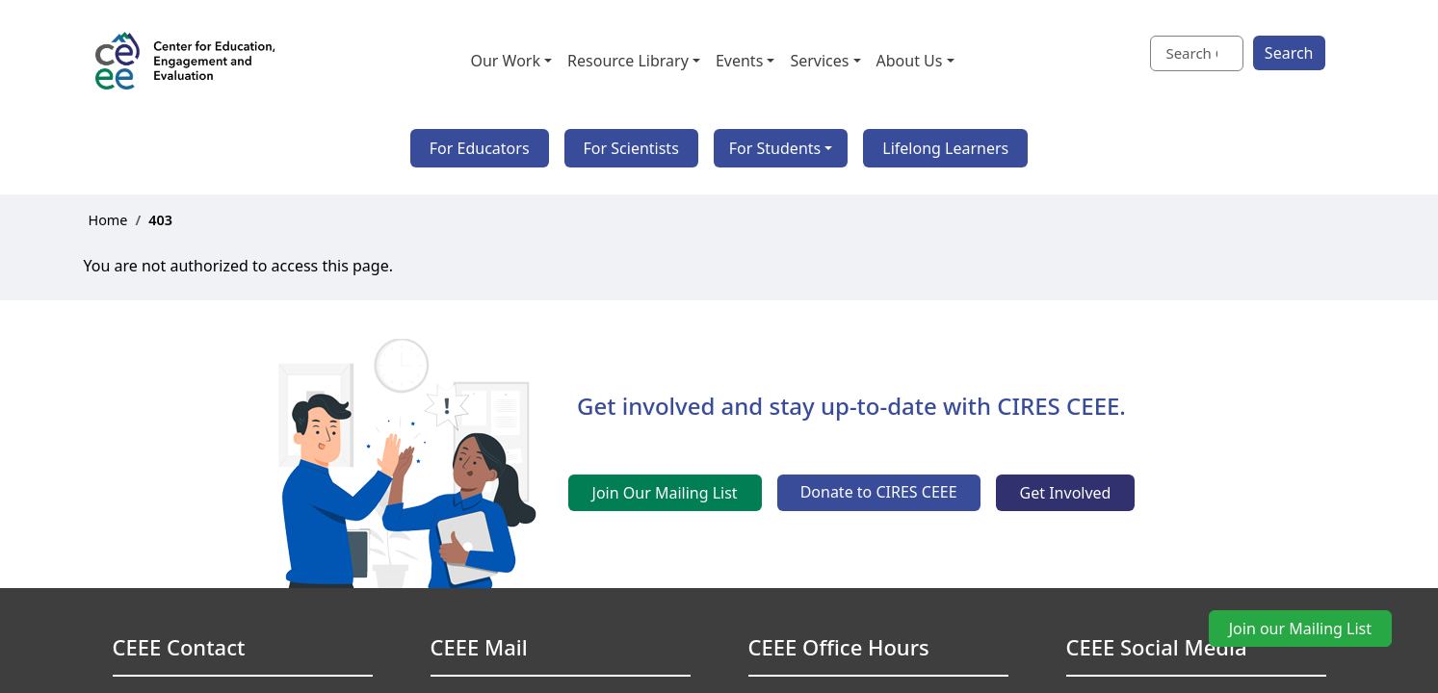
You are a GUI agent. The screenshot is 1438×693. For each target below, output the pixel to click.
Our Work (505, 60)
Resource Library (628, 60)
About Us (909, 60)
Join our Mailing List (1300, 628)
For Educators (480, 148)
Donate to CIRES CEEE (878, 491)
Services (819, 60)
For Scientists (631, 148)
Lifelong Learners (945, 148)
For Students (775, 148)
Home (108, 220)
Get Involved (1065, 492)
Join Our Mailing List (665, 492)
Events (739, 60)
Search (1289, 53)
